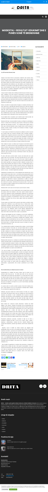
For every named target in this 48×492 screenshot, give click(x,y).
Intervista (38, 60)
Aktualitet (38, 51)
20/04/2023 (5, 46)
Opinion (23, 46)
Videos (37, 80)
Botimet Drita (39, 54)
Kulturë (38, 67)
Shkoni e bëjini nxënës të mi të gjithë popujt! (17, 442)
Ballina (3, 418)
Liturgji (9, 440)
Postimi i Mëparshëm (9, 366)
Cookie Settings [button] (5, 489)
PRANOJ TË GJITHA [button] (13, 489)
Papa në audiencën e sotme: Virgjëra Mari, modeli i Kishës (19, 448)
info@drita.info (10, 475)
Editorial (38, 57)
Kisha (37, 64)
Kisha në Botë (10, 447)
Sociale (38, 73)
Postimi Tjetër (25, 365)
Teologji (38, 76)
